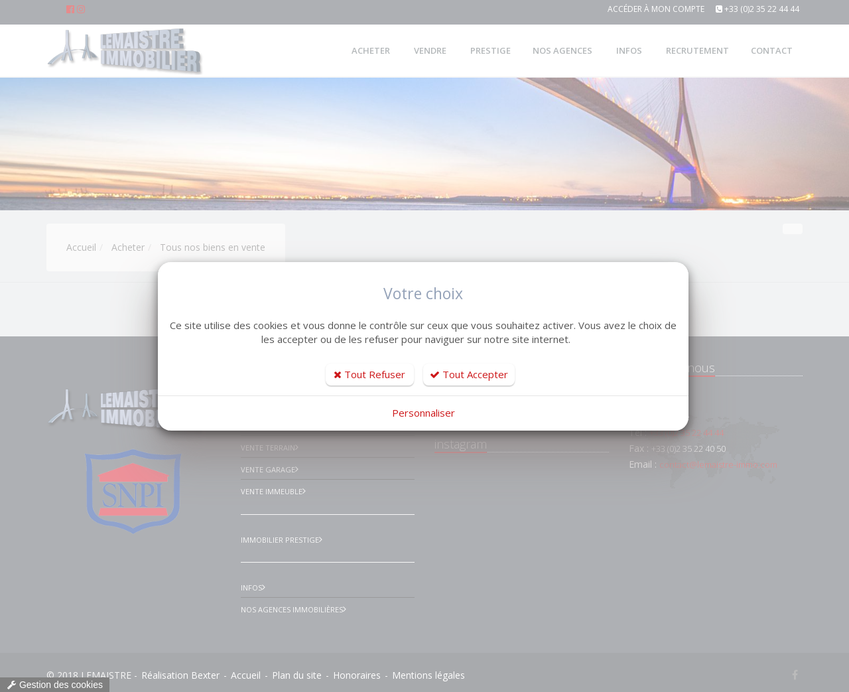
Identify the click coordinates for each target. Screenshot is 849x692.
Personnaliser (423, 412)
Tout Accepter (469, 374)
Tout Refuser (369, 374)
